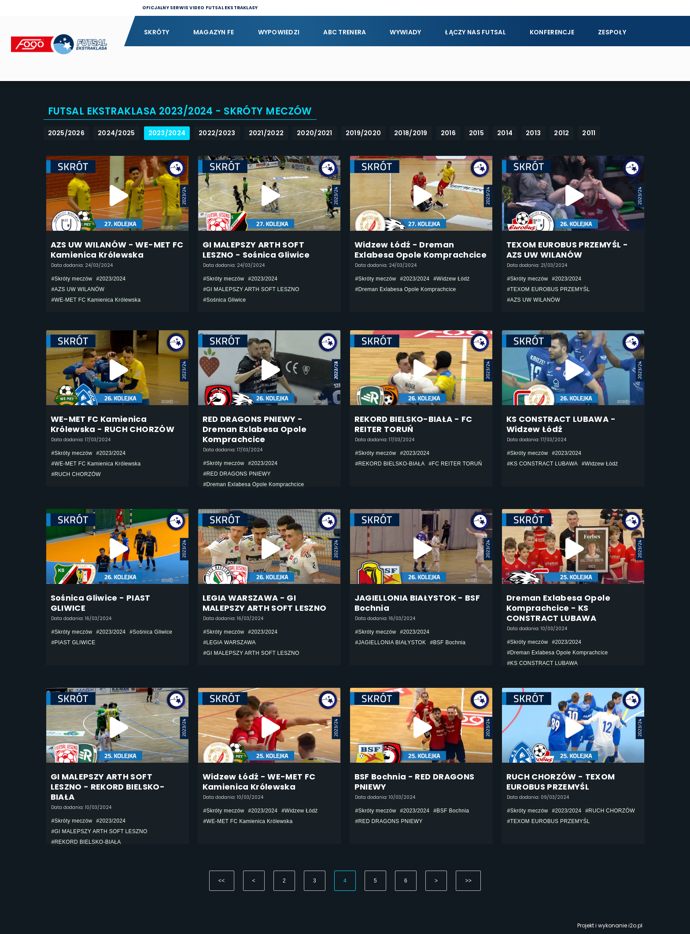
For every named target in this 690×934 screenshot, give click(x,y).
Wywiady (405, 32)
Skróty (157, 32)
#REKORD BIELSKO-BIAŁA (390, 464)
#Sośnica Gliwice (224, 300)
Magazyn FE (213, 32)
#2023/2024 (110, 279)
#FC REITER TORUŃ (455, 464)
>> (468, 881)
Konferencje (552, 32)
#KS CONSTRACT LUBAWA (542, 464)
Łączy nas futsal (475, 32)
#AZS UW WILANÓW (78, 289)
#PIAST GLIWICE (74, 642)
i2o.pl (635, 925)
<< (221, 881)
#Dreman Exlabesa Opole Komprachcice (405, 289)
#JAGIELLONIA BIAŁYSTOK (390, 642)
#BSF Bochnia (447, 642)
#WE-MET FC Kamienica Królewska (96, 300)
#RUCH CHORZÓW (76, 474)
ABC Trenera (344, 32)
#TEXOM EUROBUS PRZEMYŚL (548, 289)
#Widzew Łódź (451, 279)
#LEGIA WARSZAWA (229, 642)
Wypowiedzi (279, 32)
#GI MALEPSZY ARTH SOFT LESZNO (251, 289)
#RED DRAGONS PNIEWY (237, 474)
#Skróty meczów (72, 279)
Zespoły (612, 32)
